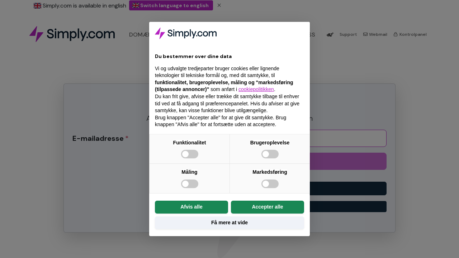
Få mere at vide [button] (229, 222)
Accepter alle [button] (267, 207)
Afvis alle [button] (191, 207)
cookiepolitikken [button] (256, 89)
